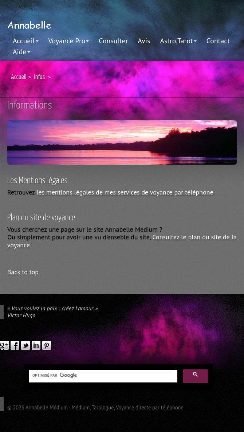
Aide (21, 51)
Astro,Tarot (178, 40)
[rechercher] (102, 375)
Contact (218, 40)
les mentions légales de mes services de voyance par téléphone (124, 192)
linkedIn (36, 345)
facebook (15, 345)
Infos (39, 77)
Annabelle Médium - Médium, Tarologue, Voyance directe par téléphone (104, 407)
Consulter (113, 40)
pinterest (46, 345)
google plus (4, 345)
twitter (25, 345)
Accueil (26, 40)
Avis (144, 40)
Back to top (23, 272)
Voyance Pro (68, 40)
